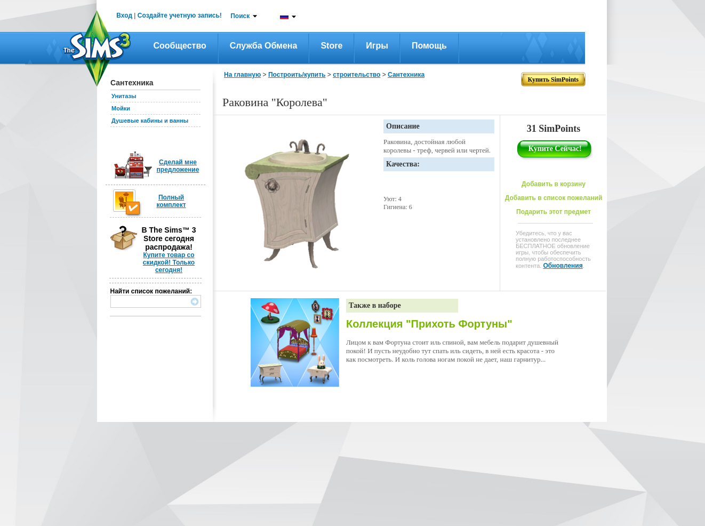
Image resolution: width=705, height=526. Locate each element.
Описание (403, 126)
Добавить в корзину (554, 184)
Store (331, 45)
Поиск (240, 16)
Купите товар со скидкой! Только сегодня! (169, 262)
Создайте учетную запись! (180, 15)
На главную (242, 74)
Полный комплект (171, 201)
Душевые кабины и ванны (149, 120)
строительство (356, 74)
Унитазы (123, 96)
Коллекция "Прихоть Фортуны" (429, 324)
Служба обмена (264, 45)
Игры (377, 45)
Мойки (120, 108)
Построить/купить (297, 74)
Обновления (562, 265)
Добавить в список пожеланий (554, 198)
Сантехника (406, 74)
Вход (124, 15)
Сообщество (180, 45)
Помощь (429, 45)
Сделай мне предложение (178, 165)
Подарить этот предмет (553, 212)
